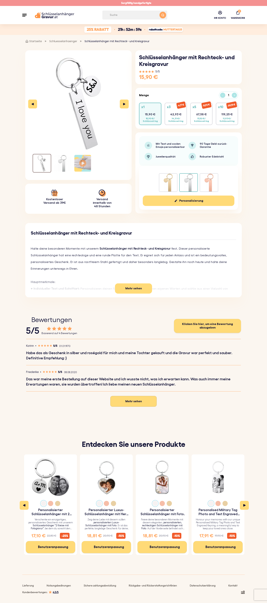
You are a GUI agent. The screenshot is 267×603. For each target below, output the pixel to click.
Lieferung (28, 585)
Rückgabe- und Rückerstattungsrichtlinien (153, 585)
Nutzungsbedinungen (59, 585)
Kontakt (232, 585)
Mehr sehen (133, 288)
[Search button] (162, 15)
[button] (24, 15)
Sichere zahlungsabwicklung (100, 585)
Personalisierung (191, 200)
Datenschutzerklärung (202, 585)
